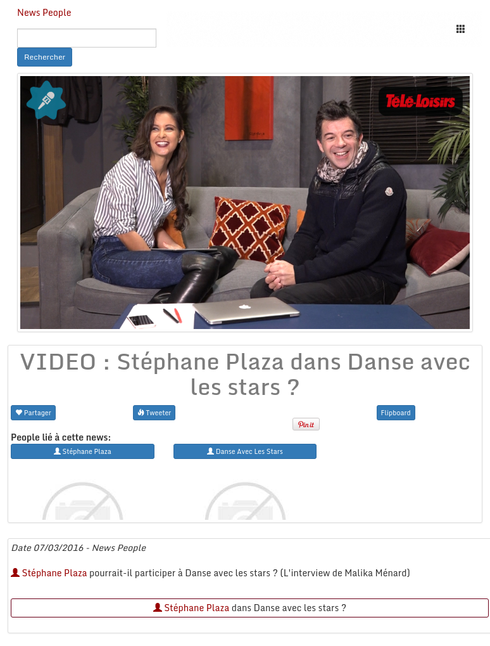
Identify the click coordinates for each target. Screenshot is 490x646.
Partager (33, 412)
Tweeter (154, 412)
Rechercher (44, 57)
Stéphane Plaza (49, 572)
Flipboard (396, 412)
